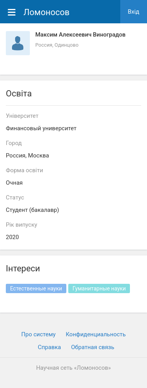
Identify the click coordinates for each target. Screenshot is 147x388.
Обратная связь (92, 347)
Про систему (38, 334)
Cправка (49, 347)
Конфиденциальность (96, 334)
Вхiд (134, 11)
